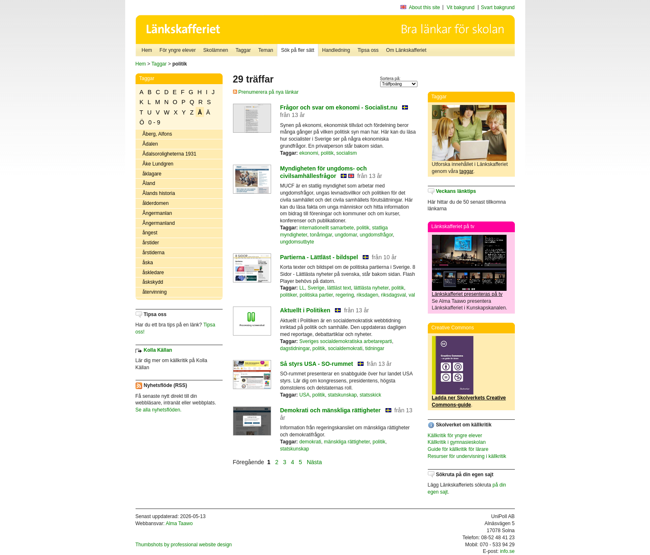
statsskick (370, 395)
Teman (265, 50)
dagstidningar (295, 348)
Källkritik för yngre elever (455, 435)
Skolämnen (215, 50)
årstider (151, 243)
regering (345, 295)
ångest (150, 233)
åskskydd (153, 282)
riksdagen (367, 295)
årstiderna (154, 253)
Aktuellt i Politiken (305, 310)
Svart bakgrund (497, 7)
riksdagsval (393, 295)
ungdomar (346, 235)
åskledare (153, 272)
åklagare (152, 174)
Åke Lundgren (158, 164)
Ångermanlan (157, 213)
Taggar (243, 50)
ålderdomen (156, 203)
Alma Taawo (179, 523)
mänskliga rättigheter (347, 442)
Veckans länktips (456, 191)
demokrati (310, 442)
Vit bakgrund (461, 7)
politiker (288, 295)
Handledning (336, 50)
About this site (424, 7)
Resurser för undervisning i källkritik (467, 456)
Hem (147, 50)
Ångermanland (159, 223)
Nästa (315, 462)
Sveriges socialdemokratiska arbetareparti (345, 341)
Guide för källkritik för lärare (458, 449)
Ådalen (150, 144)
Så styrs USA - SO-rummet (316, 363)
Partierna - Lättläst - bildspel (319, 257)
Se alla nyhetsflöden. (159, 410)
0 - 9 (154, 122)
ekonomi (308, 153)
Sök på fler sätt (297, 50)
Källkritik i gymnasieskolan (457, 442)
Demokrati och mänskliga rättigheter (330, 410)
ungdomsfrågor (376, 235)
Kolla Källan (158, 350)
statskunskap (342, 395)
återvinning (155, 292)
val (412, 295)
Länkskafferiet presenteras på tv (467, 294)
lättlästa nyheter (371, 288)
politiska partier (316, 295)
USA (304, 395)
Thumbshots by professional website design (184, 545)
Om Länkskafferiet (406, 50)
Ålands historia (159, 193)
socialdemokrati (345, 348)
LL (302, 288)
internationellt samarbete (326, 228)
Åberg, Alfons (157, 134)
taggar (466, 171)
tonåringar (321, 235)
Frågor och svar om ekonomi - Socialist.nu (339, 107)
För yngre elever (178, 50)
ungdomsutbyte (297, 242)
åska (148, 262)
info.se (507, 551)
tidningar (374, 348)
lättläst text (339, 288)
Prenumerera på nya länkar (266, 92)
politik (327, 153)
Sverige (316, 288)
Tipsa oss (367, 50)
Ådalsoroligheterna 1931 (169, 154)
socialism (346, 153)
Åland (149, 183)
